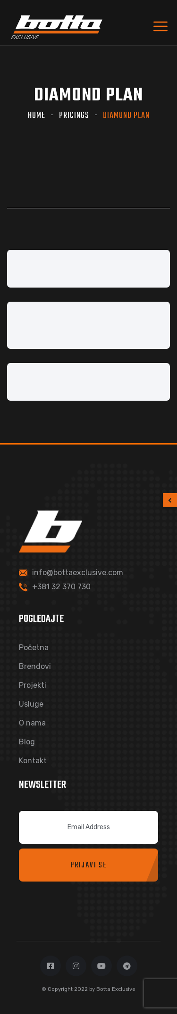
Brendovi (35, 666)
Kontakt (33, 760)
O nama (32, 722)
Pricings (74, 116)
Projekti (32, 685)
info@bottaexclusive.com (77, 572)
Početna (34, 647)
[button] (170, 500)
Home (36, 116)
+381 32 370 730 (61, 586)
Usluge (31, 704)
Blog (27, 741)
